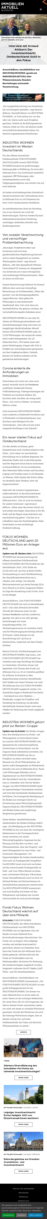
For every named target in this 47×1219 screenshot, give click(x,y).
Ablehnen (21, 1215)
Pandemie (33, 384)
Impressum (23, 1197)
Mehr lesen (23, 1078)
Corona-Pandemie (12, 614)
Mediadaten (23, 1193)
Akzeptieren (8, 1215)
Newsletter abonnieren (23, 1189)
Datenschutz (23, 1201)
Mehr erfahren (35, 1215)
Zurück (23, 1032)
